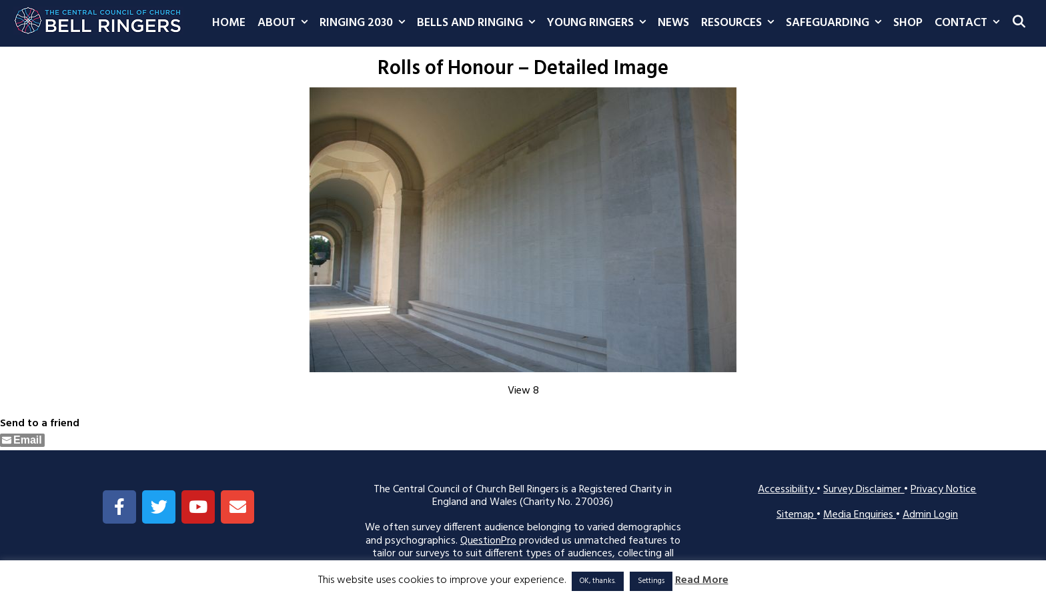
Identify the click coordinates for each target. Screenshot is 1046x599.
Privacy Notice (943, 489)
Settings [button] (651, 581)
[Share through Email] (22, 440)
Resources (740, 23)
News (673, 23)
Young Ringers (599, 23)
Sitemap (796, 515)
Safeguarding (836, 23)
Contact (970, 23)
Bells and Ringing (479, 23)
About (285, 23)
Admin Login (930, 515)
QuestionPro (488, 541)
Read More (701, 580)
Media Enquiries (859, 515)
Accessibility (787, 489)
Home (228, 23)
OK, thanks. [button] (598, 581)
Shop (908, 23)
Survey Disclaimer (863, 489)
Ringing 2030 (365, 23)
